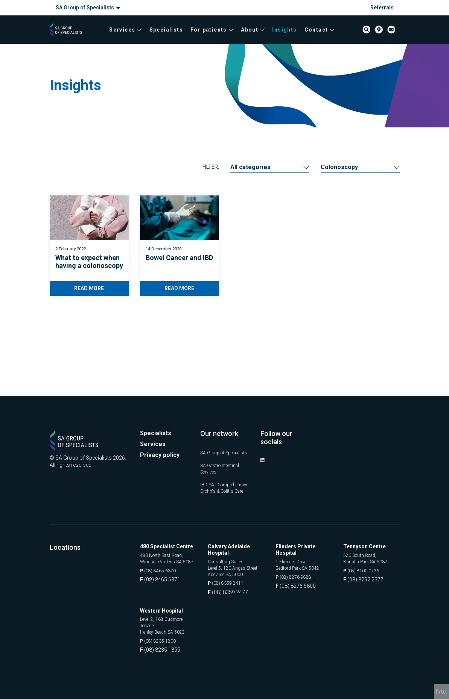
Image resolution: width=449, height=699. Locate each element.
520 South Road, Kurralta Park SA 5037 (369, 547)
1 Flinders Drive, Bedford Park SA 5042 (301, 553)
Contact (318, 34)
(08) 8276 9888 (296, 566)
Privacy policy (161, 420)
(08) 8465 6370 (160, 567)
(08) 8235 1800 (160, 641)
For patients (210, 34)
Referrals (382, 8)
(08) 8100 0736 (363, 560)
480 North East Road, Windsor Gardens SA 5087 (165, 550)
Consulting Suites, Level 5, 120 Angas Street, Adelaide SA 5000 (229, 560)
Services (124, 34)
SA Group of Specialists (88, 7)
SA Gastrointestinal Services (223, 439)
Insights (283, 34)
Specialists (164, 34)
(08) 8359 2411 (228, 581)
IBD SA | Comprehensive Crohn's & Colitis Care (219, 467)
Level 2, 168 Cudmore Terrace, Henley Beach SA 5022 (166, 624)
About (251, 34)
